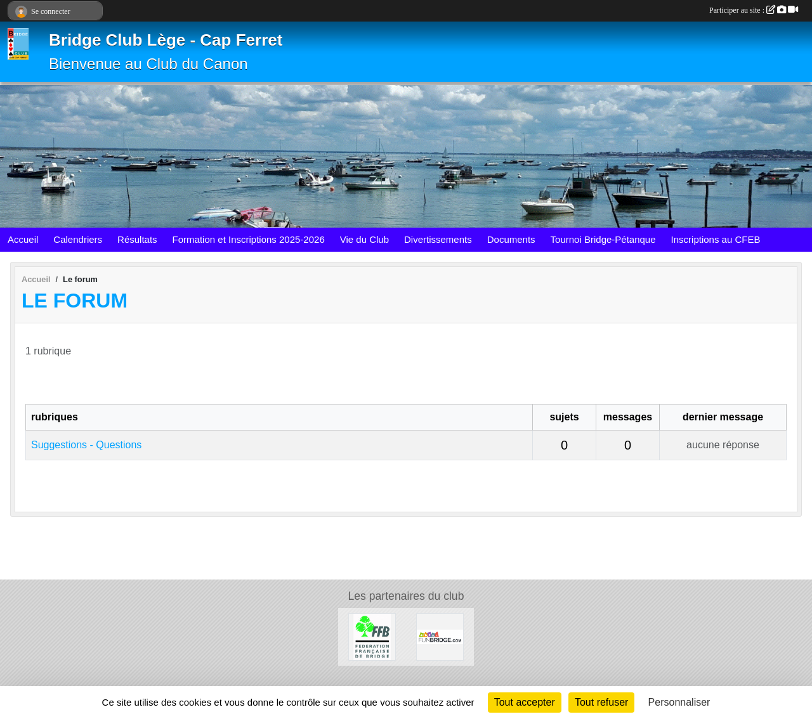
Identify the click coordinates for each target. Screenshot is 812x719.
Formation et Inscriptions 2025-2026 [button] (249, 239)
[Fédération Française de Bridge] (372, 636)
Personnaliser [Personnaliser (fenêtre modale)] (679, 702)
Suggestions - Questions (86, 444)
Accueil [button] (23, 239)
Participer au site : (753, 10)
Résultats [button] (137, 239)
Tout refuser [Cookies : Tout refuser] (601, 702)
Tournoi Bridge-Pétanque (603, 239)
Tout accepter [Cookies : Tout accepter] (524, 702)
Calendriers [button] (77, 239)
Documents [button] (511, 239)
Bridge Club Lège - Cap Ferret (165, 39)
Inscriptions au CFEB (716, 239)
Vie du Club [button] (364, 239)
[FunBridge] (440, 636)
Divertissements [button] (438, 239)
